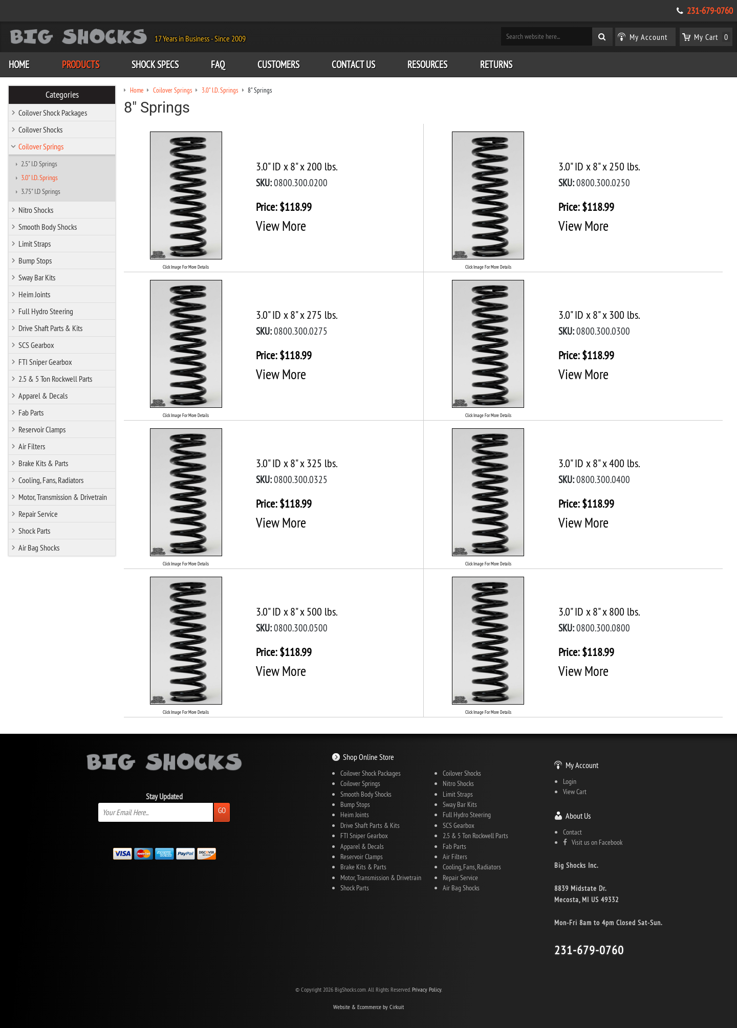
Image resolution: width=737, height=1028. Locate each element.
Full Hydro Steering (45, 311)
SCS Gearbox (36, 345)
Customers (278, 64)
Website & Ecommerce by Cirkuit (368, 1007)
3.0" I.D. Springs (39, 177)
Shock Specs (155, 64)
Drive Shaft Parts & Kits (50, 328)
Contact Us (353, 64)
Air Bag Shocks (38, 547)
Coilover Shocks (40, 129)
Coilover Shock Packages (52, 112)
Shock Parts (34, 531)
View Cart (575, 791)
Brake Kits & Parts (43, 463)
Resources (427, 64)
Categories (62, 94)
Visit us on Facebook (592, 842)
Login (569, 781)
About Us (578, 816)
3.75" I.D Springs (40, 191)
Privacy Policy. (427, 989)
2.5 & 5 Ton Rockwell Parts (55, 379)
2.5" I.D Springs (39, 163)
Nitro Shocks (35, 210)
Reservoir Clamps (42, 429)
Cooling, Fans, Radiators (50, 480)
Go (222, 810)
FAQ (218, 64)
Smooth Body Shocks (47, 227)
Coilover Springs (40, 146)
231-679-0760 (710, 10)
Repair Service (38, 514)
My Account (582, 765)
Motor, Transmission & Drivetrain (62, 497)
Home (19, 64)
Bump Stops (35, 260)
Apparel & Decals (43, 395)
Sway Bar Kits (36, 277)
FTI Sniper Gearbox (45, 362)
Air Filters (31, 446)
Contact (572, 832)
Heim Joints (34, 294)
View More (281, 225)
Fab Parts (31, 412)
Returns (496, 64)
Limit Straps (34, 243)
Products (80, 64)
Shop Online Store (368, 757)
